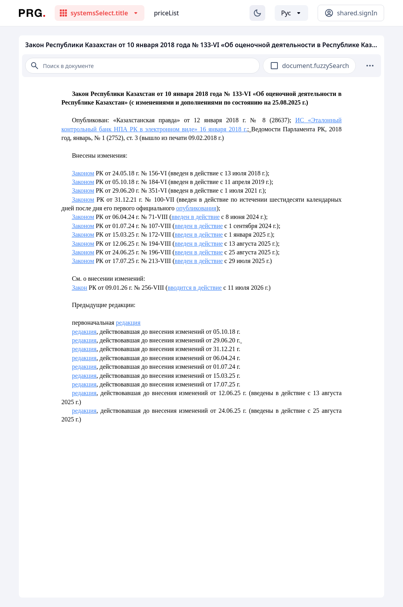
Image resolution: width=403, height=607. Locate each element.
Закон (79, 287)
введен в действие (196, 216)
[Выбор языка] (291, 13)
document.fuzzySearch (315, 65)
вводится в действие (195, 287)
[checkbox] (274, 65)
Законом (83, 173)
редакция (128, 322)
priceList (166, 13)
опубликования (196, 208)
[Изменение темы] (257, 13)
